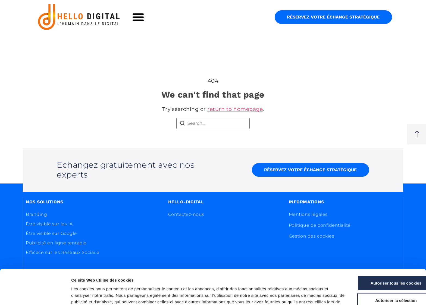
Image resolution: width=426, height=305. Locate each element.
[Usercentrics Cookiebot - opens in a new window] (35, 294)
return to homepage (235, 109)
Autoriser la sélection (381, 268)
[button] (138, 17)
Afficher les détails (299, 294)
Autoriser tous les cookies (380, 251)
